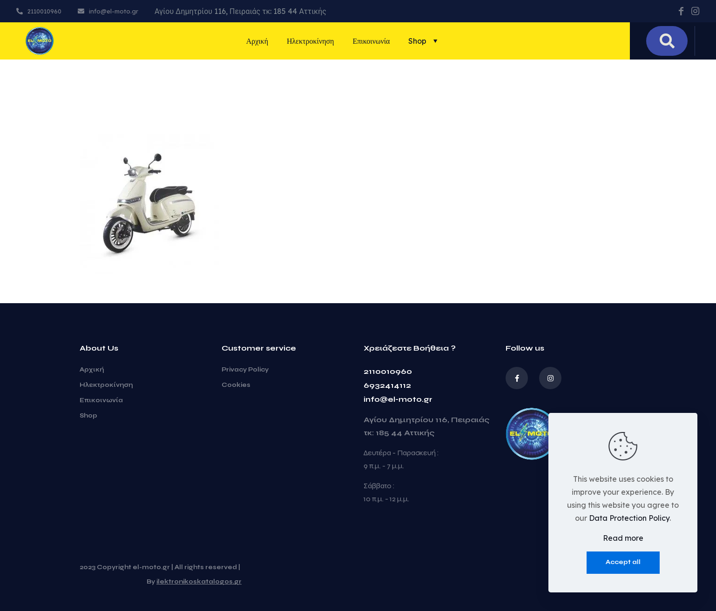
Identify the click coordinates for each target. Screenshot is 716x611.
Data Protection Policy (629, 518)
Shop (88, 415)
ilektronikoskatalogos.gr (199, 581)
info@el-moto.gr (398, 399)
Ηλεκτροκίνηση (106, 385)
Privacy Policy (245, 369)
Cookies (236, 385)
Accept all (623, 562)
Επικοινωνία (101, 400)
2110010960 (388, 371)
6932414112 (387, 385)
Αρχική (92, 369)
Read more (623, 538)
